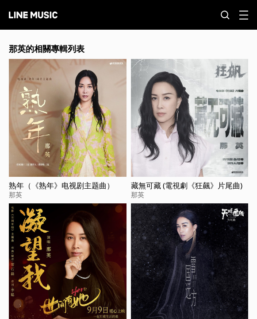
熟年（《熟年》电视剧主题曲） (61, 185)
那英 (15, 194)
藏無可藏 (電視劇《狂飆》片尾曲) (187, 185)
